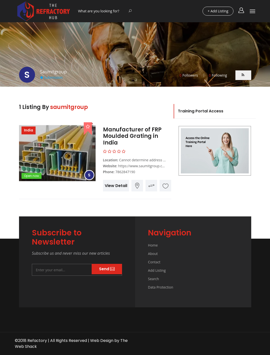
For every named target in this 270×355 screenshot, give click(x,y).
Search (153, 278)
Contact (154, 262)
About (153, 253)
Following (218, 75)
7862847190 (125, 171)
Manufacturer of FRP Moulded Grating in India (132, 136)
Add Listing (157, 270)
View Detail (116, 185)
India (28, 130)
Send (107, 269)
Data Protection (160, 287)
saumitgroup (69, 107)
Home (153, 245)
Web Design (101, 340)
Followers (189, 75)
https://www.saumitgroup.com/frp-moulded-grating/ (160, 166)
